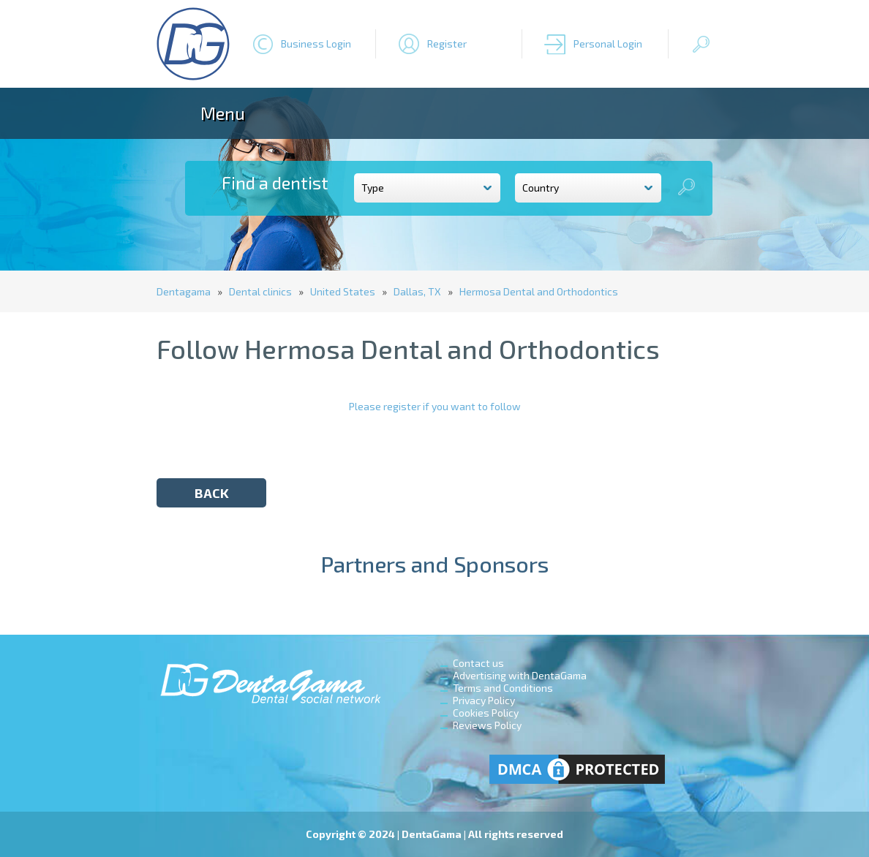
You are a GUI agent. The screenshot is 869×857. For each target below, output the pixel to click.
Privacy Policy (484, 700)
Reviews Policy (487, 725)
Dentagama (184, 291)
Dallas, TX (417, 291)
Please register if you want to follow (435, 406)
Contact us (478, 663)
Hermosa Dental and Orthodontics (538, 291)
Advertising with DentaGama (520, 675)
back (212, 493)
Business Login (316, 43)
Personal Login (607, 43)
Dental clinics (260, 291)
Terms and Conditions (503, 688)
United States (342, 291)
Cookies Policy (486, 712)
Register (447, 43)
